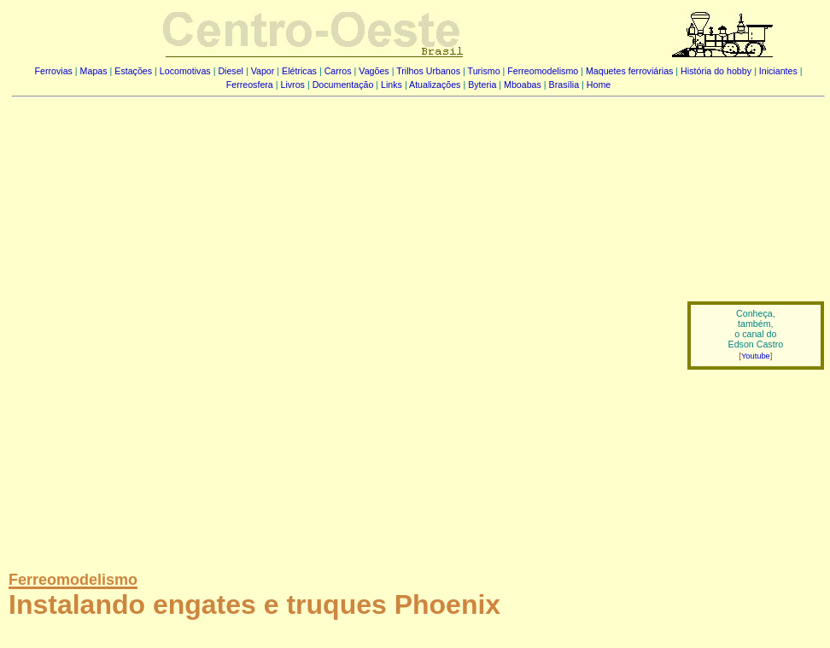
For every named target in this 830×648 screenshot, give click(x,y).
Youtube (755, 356)
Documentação (343, 84)
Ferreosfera (249, 84)
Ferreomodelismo (542, 71)
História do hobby (716, 71)
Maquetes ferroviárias (629, 71)
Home (599, 84)
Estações (133, 71)
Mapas (94, 71)
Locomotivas (185, 71)
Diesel (230, 71)
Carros (338, 71)
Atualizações (434, 84)
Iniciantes (778, 71)
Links (391, 84)
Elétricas (299, 71)
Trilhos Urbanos (428, 71)
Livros (293, 84)
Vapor (263, 71)
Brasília (564, 84)
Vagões (374, 71)
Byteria (482, 84)
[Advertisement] (205, 323)
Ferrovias (53, 71)
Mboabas (522, 84)
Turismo (484, 71)
